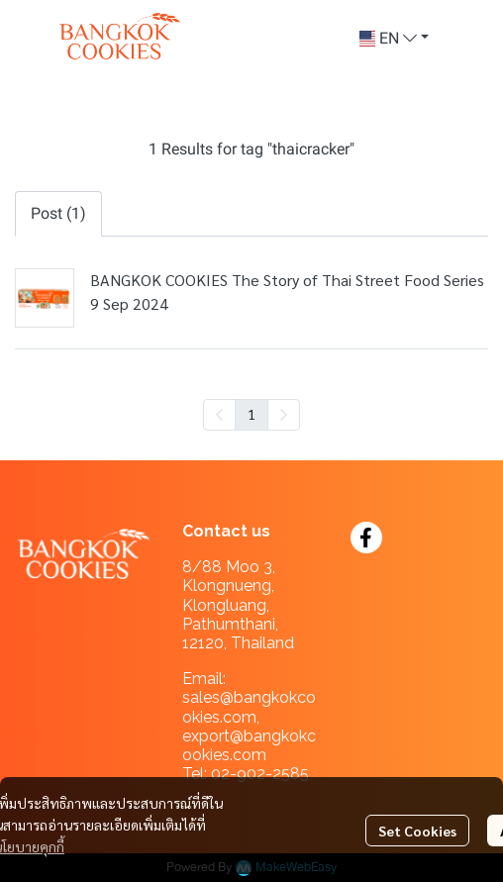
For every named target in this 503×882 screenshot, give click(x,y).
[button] (394, 38)
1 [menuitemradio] (251, 414)
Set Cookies (417, 830)
